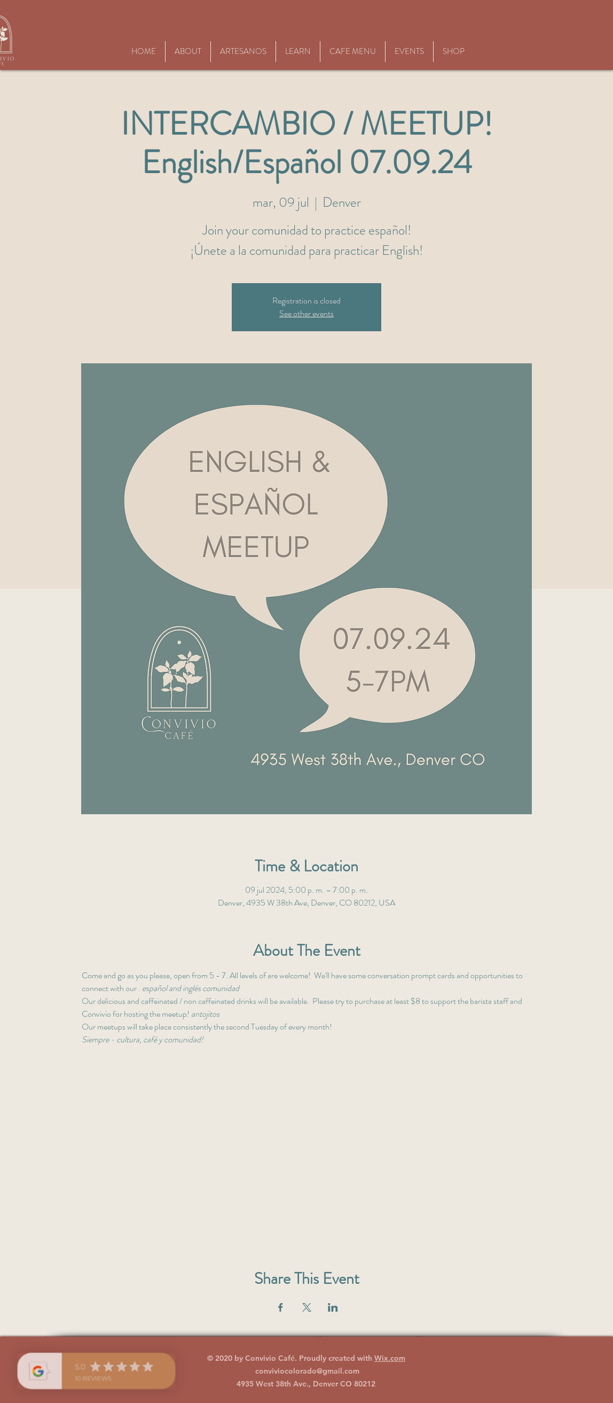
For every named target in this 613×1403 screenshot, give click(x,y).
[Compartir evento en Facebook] (281, 1307)
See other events (306, 313)
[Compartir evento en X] (307, 1307)
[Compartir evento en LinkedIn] (333, 1307)
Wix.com (389, 1358)
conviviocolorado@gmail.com (307, 1371)
